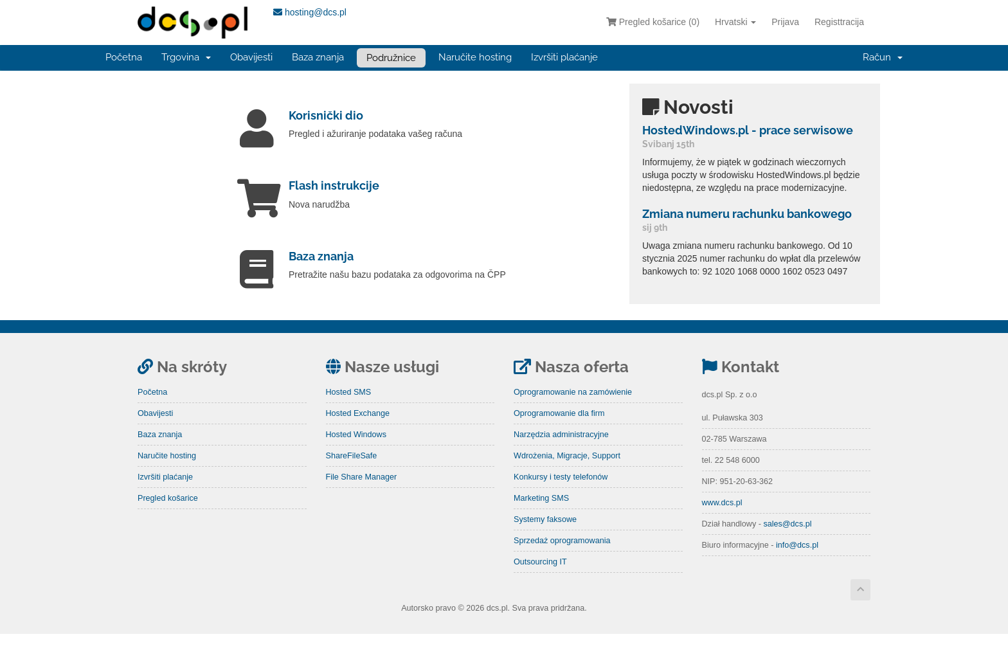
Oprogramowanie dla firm (559, 427)
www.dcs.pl (722, 516)
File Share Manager (361, 491)
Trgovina (186, 57)
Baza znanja (318, 57)
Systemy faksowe (545, 533)
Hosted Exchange (358, 427)
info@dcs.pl (797, 559)
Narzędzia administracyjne (561, 448)
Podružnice (391, 58)
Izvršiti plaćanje (564, 57)
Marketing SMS (541, 512)
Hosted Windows (356, 448)
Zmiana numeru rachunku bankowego (747, 214)
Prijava (785, 22)
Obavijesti (251, 57)
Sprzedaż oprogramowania (562, 554)
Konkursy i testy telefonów (561, 491)
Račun (883, 57)
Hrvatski (735, 22)
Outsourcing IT (540, 576)
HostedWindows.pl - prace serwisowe (747, 130)
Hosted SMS (349, 406)
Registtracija (839, 22)
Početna (123, 57)
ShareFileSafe (351, 469)
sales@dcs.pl (787, 538)
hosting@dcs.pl (309, 12)
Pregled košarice (168, 512)
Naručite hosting (475, 57)
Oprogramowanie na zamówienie (573, 406)
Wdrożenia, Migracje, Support (567, 469)
